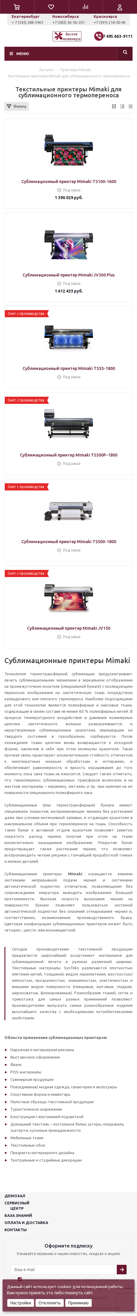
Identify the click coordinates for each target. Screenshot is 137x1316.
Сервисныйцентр (16, 1205)
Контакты (15, 1230)
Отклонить (49, 1303)
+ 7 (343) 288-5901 (67, 22)
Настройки (20, 1303)
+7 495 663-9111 (116, 36)
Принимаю (78, 1303)
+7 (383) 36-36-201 (108, 22)
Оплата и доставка (26, 1222)
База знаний (18, 1215)
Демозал (14, 1196)
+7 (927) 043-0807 (26, 22)
